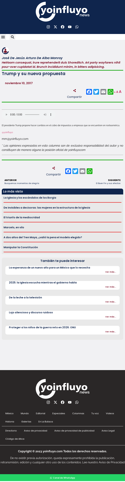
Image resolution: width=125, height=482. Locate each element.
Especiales (58, 413)
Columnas (78, 413)
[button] (3, 37)
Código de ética (14, 439)
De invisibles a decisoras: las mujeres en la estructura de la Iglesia (47, 207)
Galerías (26, 421)
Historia (9, 421)
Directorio (11, 430)
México (9, 413)
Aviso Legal (108, 430)
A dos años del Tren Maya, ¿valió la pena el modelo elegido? (43, 237)
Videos (110, 413)
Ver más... (110, 271)
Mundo (25, 413)
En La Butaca (45, 421)
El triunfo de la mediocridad (22, 217)
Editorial (40, 413)
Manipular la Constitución (21, 247)
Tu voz (95, 413)
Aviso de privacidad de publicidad (74, 430)
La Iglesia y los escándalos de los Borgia (30, 197)
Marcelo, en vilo (14, 227)
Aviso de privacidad (35, 430)
